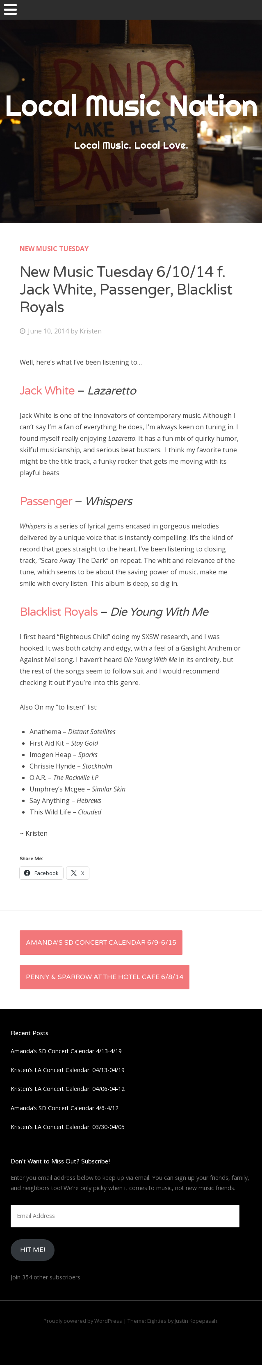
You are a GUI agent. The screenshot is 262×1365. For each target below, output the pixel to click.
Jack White (47, 391)
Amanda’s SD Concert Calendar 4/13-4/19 (66, 1051)
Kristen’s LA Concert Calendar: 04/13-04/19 (68, 1070)
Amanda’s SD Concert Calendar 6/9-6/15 (101, 943)
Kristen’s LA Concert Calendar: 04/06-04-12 (68, 1089)
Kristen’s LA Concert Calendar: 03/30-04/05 (68, 1127)
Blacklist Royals (59, 612)
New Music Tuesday (54, 248)
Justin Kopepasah (196, 1320)
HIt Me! (32, 1250)
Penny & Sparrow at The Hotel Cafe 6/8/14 (104, 977)
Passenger (47, 501)
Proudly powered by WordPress (82, 1320)
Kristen (91, 331)
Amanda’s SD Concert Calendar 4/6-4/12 (64, 1108)
